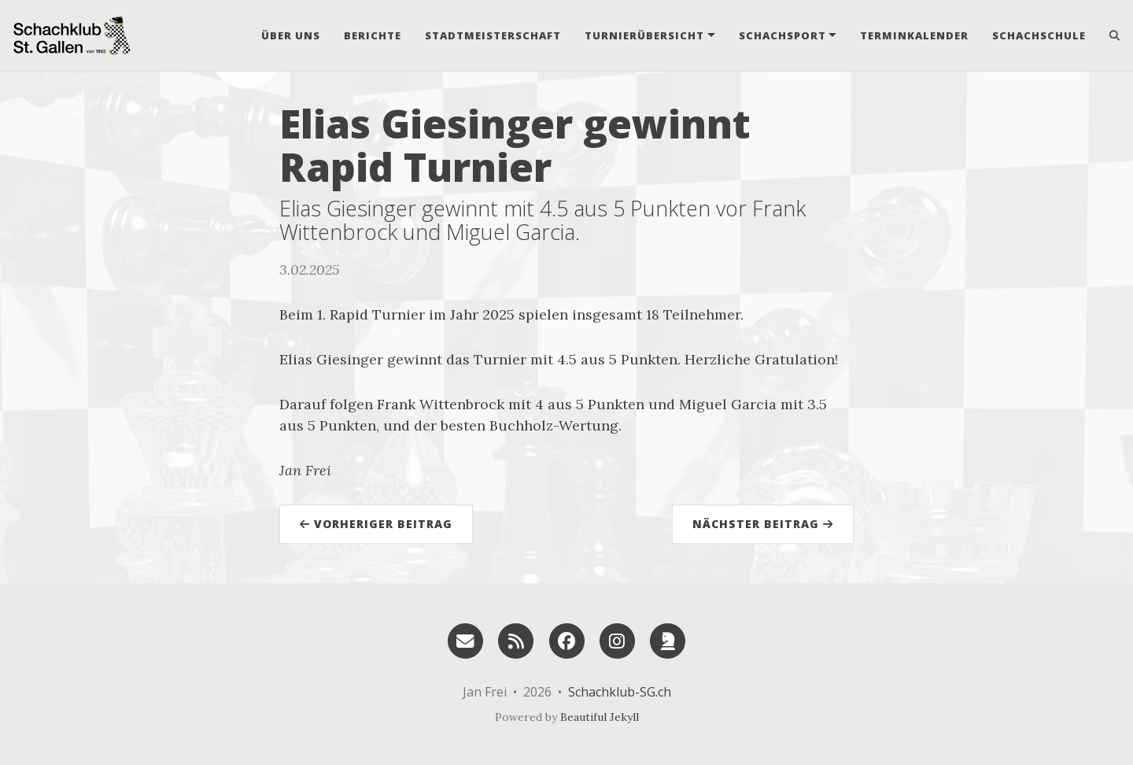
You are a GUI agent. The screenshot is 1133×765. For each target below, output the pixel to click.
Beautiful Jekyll (599, 717)
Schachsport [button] (782, 35)
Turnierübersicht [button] (644, 35)
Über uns (290, 35)
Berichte (372, 35)
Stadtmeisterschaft (493, 35)
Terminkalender (914, 35)
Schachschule (1039, 35)
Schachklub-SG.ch (619, 691)
